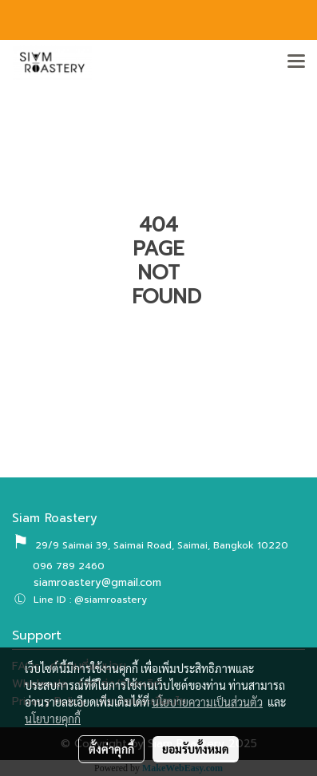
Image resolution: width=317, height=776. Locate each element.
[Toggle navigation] (296, 62)
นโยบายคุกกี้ (53, 718)
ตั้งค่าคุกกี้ (111, 749)
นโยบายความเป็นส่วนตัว (207, 702)
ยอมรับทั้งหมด (195, 749)
